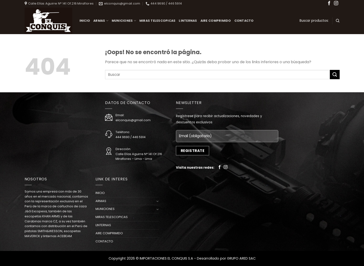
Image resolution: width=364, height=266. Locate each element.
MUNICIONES (124, 20)
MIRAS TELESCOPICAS (157, 21)
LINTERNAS (188, 21)
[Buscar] (337, 20)
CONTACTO (244, 21)
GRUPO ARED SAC (241, 258)
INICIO (84, 21)
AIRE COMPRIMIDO (215, 21)
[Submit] (334, 74)
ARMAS (100, 20)
